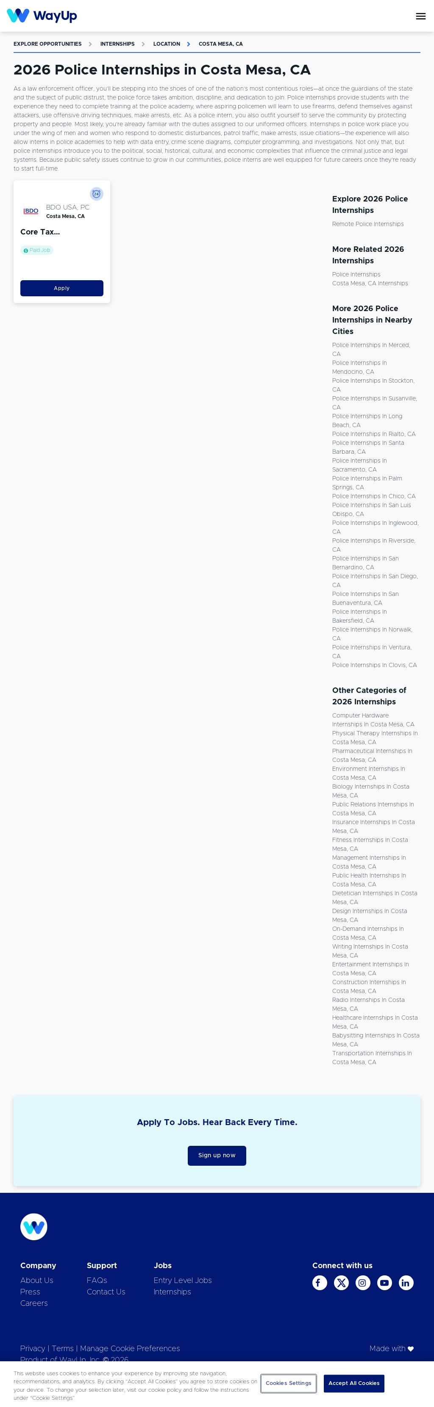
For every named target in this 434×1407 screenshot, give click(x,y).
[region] (217, 1384)
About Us (36, 1281)
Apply (62, 288)
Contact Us (106, 1292)
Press (30, 1292)
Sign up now (217, 1156)
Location (166, 44)
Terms (63, 1349)
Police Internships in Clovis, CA (374, 665)
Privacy (32, 1349)
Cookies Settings (289, 1383)
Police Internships (356, 275)
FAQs (97, 1281)
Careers (34, 1304)
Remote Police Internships (368, 224)
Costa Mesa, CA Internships (370, 284)
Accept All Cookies (354, 1383)
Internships (117, 44)
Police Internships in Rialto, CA (374, 434)
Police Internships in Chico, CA (374, 496)
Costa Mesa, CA (221, 44)
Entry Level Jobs (183, 1281)
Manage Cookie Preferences (130, 1349)
